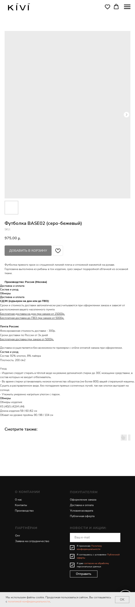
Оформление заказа (83, 499)
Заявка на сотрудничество (32, 541)
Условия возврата (81, 510)
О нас (18, 499)
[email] (95, 537)
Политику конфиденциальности (89, 547)
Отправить (83, 574)
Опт (17, 535)
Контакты (21, 505)
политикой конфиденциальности (29, 601)
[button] (107, 6)
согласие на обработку (96, 563)
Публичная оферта (82, 516)
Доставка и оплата (82, 505)
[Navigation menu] (127, 7)
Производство (24, 510)
